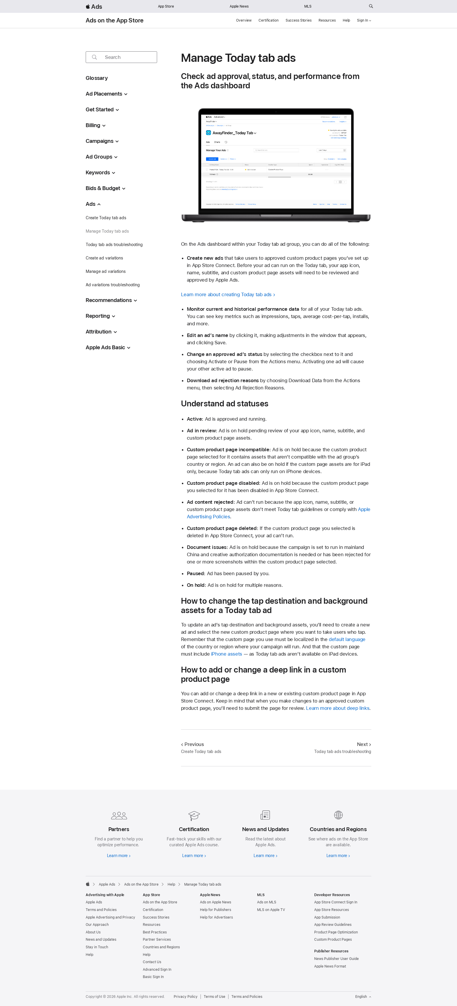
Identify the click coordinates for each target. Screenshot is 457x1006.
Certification (268, 20)
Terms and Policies (101, 910)
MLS (308, 6)
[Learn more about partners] (119, 832)
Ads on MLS (266, 902)
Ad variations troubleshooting (113, 284)
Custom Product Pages (333, 939)
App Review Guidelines (332, 925)
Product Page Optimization (336, 932)
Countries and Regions (161, 947)
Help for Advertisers (216, 917)
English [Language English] (363, 997)
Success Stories (299, 20)
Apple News (239, 6)
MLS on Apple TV (271, 910)
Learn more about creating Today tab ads (226, 294)
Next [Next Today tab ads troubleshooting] (364, 744)
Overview (244, 20)
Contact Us (152, 962)
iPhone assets (226, 654)
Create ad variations (104, 258)
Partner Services (157, 939)
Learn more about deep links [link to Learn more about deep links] (337, 708)
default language (347, 639)
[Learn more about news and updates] (264, 832)
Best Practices (155, 932)
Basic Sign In (153, 977)
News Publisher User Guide (336, 959)
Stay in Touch (97, 947)
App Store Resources (331, 910)
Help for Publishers (215, 910)
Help (346, 20)
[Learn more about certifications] (192, 832)
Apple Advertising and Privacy (110, 917)
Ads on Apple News (215, 902)
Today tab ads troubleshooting (114, 244)
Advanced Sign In (157, 970)
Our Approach (97, 925)
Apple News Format (330, 966)
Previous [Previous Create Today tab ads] (192, 744)
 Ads (94, 6)
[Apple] (88, 883)
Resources (327, 20)
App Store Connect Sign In (335, 902)
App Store (166, 6)
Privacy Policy (186, 997)
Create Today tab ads (106, 217)
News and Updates (101, 939)
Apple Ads (94, 902)
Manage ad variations (106, 271)
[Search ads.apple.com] (371, 6)
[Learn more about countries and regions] (338, 832)
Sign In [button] (364, 20)
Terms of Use (214, 997)
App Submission (327, 917)
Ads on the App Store (115, 20)
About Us (93, 932)
